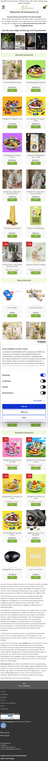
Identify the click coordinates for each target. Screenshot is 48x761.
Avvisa (24, 417)
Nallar (2, 706)
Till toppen (24, 685)
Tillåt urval (24, 412)
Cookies (3, 691)
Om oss (2, 700)
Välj (35, 541)
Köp (12, 90)
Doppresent (4, 709)
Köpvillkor (3, 697)
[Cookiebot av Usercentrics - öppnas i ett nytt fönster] (37, 342)
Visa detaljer (37, 400)
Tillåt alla (24, 406)
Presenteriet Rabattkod (8, 703)
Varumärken (4, 694)
